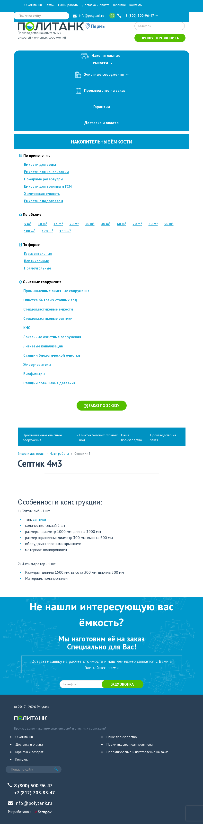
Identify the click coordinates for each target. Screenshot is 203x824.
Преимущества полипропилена (129, 744)
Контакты (135, 5)
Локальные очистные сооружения (52, 337)
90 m (169, 224)
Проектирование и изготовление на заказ (137, 752)
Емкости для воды (40, 164)
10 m (42, 224)
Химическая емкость (42, 193)
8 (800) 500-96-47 (139, 15)
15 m (58, 224)
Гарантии (119, 5)
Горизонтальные (38, 253)
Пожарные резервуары (43, 179)
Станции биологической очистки (51, 355)
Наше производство (131, 437)
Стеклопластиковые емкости (48, 309)
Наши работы (68, 5)
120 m (47, 231)
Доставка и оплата (95, 5)
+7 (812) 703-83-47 (34, 793)
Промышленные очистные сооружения (56, 290)
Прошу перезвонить (160, 38)
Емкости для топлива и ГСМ (48, 186)
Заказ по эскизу (101, 405)
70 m (137, 224)
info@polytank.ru (91, 15)
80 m (153, 224)
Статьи (49, 5)
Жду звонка (122, 684)
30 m (90, 224)
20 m (74, 224)
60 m (121, 224)
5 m (27, 224)
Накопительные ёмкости (101, 142)
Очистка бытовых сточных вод (50, 300)
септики (39, 519)
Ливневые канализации (43, 346)
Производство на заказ (101, 90)
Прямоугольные (37, 268)
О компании (33, 5)
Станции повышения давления (49, 383)
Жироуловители (37, 364)
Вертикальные (36, 261)
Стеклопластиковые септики (47, 318)
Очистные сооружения (101, 74)
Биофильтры (34, 373)
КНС (26, 327)
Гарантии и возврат (29, 752)
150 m (65, 231)
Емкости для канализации (46, 171)
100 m (29, 231)
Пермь (98, 26)
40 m (105, 224)
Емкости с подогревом (43, 201)
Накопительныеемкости (101, 58)
